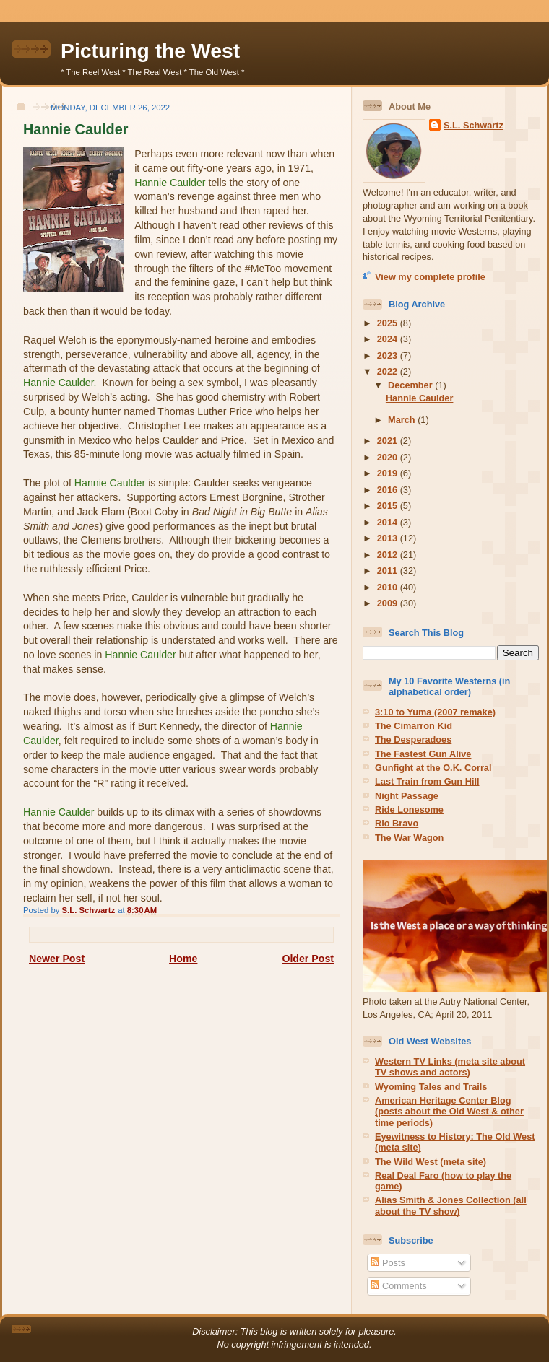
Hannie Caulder (420, 398)
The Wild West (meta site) (430, 1161)
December (411, 385)
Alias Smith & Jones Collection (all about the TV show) (451, 1205)
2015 (388, 505)
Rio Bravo (396, 823)
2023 (388, 355)
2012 (388, 554)
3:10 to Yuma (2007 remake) (435, 712)
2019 (388, 473)
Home (183, 958)
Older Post (308, 958)
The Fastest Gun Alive (423, 753)
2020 (388, 457)
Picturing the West (150, 50)
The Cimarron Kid (413, 725)
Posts (388, 1262)
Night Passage (406, 795)
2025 (388, 323)
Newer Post (57, 958)
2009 (388, 603)
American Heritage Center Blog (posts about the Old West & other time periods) (449, 1111)
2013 (388, 538)
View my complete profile (430, 276)
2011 (388, 570)
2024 (388, 338)
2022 (388, 371)
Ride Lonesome (409, 809)
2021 (388, 440)
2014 (388, 522)
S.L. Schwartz (473, 125)
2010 (388, 587)
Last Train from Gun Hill (427, 781)
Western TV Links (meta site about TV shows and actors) (450, 1067)
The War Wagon (409, 837)
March (403, 419)
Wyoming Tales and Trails (431, 1086)
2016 (388, 489)
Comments (398, 1285)
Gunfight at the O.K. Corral (433, 767)
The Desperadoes (413, 739)
